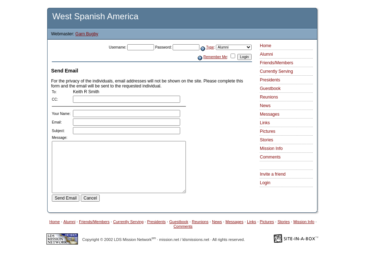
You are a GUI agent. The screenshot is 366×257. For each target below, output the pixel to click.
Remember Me (215, 57)
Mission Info (271, 148)
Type (210, 47)
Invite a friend (273, 174)
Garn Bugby (86, 33)
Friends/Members (276, 62)
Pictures (267, 131)
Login (265, 182)
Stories (266, 139)
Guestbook (270, 88)
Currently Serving (276, 71)
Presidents (270, 79)
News (265, 105)
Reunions (269, 97)
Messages (270, 114)
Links (265, 122)
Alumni (266, 54)
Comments (270, 157)
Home (265, 45)
